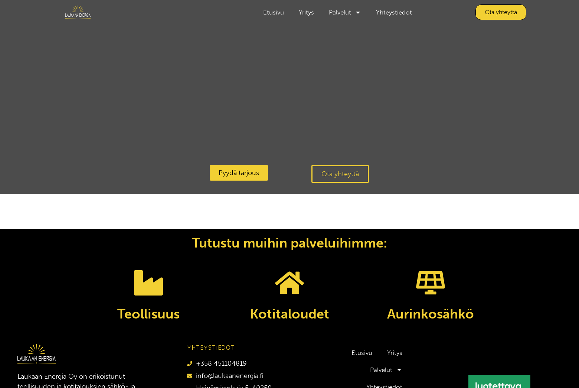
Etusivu (273, 12)
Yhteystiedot (394, 12)
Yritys (306, 12)
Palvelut (345, 12)
